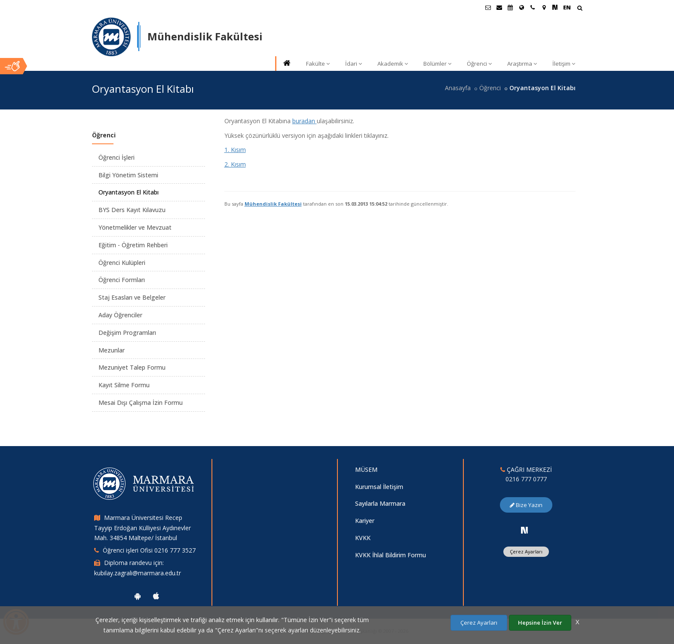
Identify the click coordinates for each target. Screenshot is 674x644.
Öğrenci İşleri (116, 157)
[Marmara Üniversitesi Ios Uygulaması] (156, 596)
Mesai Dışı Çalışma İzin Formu (140, 402)
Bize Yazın (526, 505)
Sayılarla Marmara (380, 503)
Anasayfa (458, 88)
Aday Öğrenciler (120, 315)
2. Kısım (235, 164)
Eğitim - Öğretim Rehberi (133, 245)
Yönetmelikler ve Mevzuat (135, 227)
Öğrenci (479, 63)
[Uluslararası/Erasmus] (521, 7)
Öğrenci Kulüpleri (121, 262)
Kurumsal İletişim (379, 487)
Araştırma (522, 63)
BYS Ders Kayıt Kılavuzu (131, 210)
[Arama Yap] (579, 9)
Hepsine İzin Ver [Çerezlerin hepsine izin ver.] (540, 622)
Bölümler (437, 63)
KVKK (363, 538)
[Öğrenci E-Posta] (488, 7)
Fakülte (318, 63)
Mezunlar (111, 350)
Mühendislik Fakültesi (273, 203)
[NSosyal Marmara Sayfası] (555, 7)
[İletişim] (532, 7)
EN (567, 7)
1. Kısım (235, 150)
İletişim (563, 63)
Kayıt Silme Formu (124, 385)
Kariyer (364, 520)
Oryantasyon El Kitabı (128, 192)
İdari (353, 63)
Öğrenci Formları (121, 280)
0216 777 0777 (526, 479)
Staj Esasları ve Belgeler (131, 297)
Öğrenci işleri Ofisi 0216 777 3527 (149, 550)
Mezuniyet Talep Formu (131, 367)
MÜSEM (366, 469)
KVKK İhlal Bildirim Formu (390, 555)
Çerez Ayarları (526, 551)
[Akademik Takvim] (510, 7)
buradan (304, 121)
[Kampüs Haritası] (543, 7)
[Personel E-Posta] (499, 7)
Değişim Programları (127, 332)
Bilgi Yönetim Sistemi (128, 175)
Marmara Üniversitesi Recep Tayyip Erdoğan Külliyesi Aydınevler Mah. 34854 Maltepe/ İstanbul (142, 527)
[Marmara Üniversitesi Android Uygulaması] (137, 596)
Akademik (392, 63)
